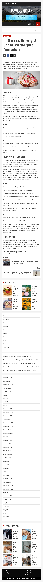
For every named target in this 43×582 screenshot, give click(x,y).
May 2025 (6, 398)
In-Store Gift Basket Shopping (10, 254)
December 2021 (8, 485)
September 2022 (8, 454)
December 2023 (8, 423)
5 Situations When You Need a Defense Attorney (17, 356)
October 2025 (7, 388)
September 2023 (8, 433)
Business (6, 319)
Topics (38, 24)
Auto (31, 573)
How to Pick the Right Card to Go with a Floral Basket (26, 291)
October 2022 (7, 451)
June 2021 (6, 506)
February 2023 (7, 440)
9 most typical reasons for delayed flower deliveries (7, 304)
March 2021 (6, 517)
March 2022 (6, 475)
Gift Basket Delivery (11, 251)
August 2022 (7, 458)
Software (36, 573)
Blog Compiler (21, 10)
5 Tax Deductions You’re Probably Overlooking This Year (19, 370)
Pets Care (6, 344)
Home (5, 337)
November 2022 (8, 447)
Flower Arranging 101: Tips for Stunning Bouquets (26, 304)
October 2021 (7, 492)
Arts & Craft (16, 575)
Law (4, 340)
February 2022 (7, 478)
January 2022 (7, 482)
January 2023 (7, 444)
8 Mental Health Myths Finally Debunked (26, 560)
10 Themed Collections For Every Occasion (7, 291)
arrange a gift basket (17, 166)
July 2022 (6, 461)
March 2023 (6, 437)
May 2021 (6, 510)
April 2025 (6, 402)
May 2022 (6, 468)
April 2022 (6, 471)
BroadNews (27, 578)
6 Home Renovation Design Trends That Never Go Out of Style (21, 367)
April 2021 (6, 513)
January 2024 (7, 419)
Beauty (5, 316)
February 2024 (7, 416)
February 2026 (7, 377)
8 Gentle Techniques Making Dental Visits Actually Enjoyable (20, 360)
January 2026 (7, 381)
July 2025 (6, 395)
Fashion (5, 323)
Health (5, 333)
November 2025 (8, 384)
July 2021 (6, 503)
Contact (27, 575)
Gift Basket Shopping (21, 251)
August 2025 (7, 391)
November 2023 (8, 426)
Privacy (22, 575)
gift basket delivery (26, 169)
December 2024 (8, 412)
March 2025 (6, 405)
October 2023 (7, 430)
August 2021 (7, 499)
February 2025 (7, 409)
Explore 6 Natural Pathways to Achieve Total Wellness (19, 363)
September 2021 (8, 496)
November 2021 (8, 489)
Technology (6, 347)
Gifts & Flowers (7, 36)
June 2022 (6, 464)
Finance (5, 326)
